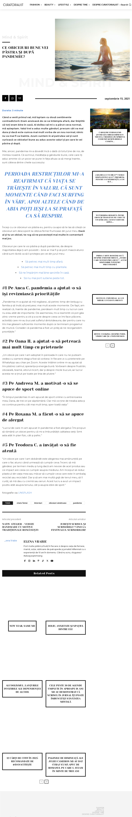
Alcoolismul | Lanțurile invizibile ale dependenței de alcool (22, 688)
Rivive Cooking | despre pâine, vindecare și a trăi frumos (110, 335)
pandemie (77, 503)
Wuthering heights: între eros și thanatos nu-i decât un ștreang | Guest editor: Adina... (110, 218)
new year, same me (22, 626)
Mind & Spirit (15, 37)
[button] (126, 4)
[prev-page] (41, 782)
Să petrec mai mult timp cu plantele (44, 267)
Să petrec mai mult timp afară (43, 261)
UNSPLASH (25, 492)
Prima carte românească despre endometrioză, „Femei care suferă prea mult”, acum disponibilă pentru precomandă (110, 260)
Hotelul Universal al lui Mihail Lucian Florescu (110, 299)
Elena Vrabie (35, 541)
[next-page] (46, 782)
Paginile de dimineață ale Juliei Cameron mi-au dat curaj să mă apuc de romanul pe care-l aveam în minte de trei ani (65, 765)
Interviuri (38, 503)
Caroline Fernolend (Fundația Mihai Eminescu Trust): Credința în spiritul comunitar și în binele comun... (110, 137)
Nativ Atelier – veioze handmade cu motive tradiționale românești (20, 527)
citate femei (22, 503)
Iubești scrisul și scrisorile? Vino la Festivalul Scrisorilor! (68, 527)
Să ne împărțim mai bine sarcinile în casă (44, 272)
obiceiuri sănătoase (57, 503)
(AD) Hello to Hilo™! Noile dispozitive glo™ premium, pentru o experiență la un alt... (110, 178)
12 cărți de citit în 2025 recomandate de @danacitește (22, 761)
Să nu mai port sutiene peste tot (44, 278)
